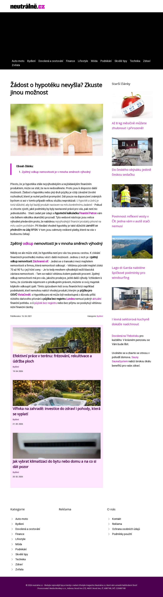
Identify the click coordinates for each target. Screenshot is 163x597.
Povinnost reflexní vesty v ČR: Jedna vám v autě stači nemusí (131, 221)
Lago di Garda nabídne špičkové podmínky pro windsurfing (128, 273)
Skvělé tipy (121, 61)
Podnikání (106, 61)
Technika (135, 61)
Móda (94, 61)
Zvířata (16, 65)
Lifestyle (83, 61)
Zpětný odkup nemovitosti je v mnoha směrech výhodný (56, 172)
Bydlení (31, 61)
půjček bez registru (45, 303)
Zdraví (146, 61)
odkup (28, 243)
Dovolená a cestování (51, 61)
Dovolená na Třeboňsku (125, 335)
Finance (70, 61)
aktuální (96, 298)
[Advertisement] (81, 36)
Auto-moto (18, 61)
